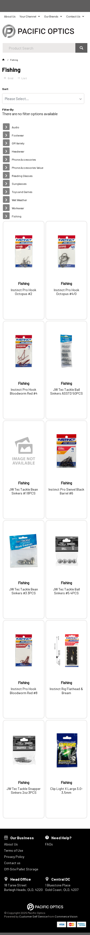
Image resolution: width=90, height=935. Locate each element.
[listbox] (43, 98)
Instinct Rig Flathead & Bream (66, 691)
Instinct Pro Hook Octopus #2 (23, 292)
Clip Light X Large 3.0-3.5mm (66, 790)
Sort (5, 89)
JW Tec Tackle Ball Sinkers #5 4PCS (66, 591)
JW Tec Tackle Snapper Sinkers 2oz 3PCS (23, 790)
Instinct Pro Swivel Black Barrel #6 (66, 491)
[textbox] (39, 48)
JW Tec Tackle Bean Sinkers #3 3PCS (23, 591)
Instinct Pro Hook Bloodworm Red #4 (23, 391)
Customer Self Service (33, 916)
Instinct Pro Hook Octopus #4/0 (66, 292)
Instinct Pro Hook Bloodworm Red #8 (23, 691)
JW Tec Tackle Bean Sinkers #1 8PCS (23, 491)
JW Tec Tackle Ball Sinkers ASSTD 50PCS (66, 391)
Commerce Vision (66, 916)
